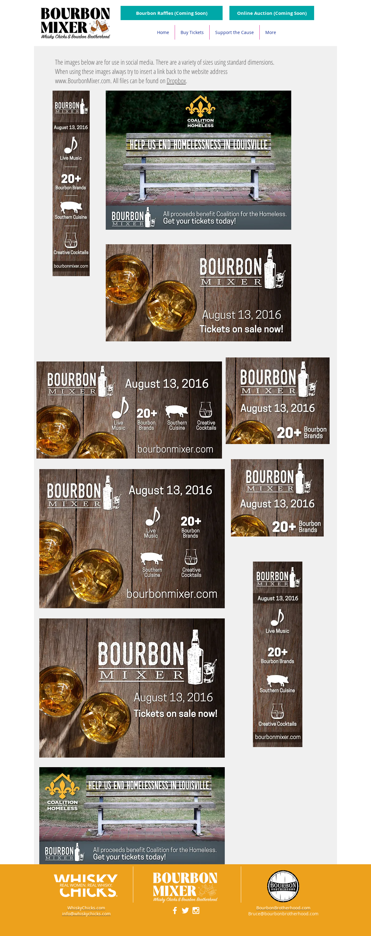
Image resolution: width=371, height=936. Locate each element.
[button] (172, 13)
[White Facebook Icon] (175, 910)
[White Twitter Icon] (185, 910)
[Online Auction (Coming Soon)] (271, 13)
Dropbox (176, 80)
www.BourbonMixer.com (82, 80)
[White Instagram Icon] (196, 910)
